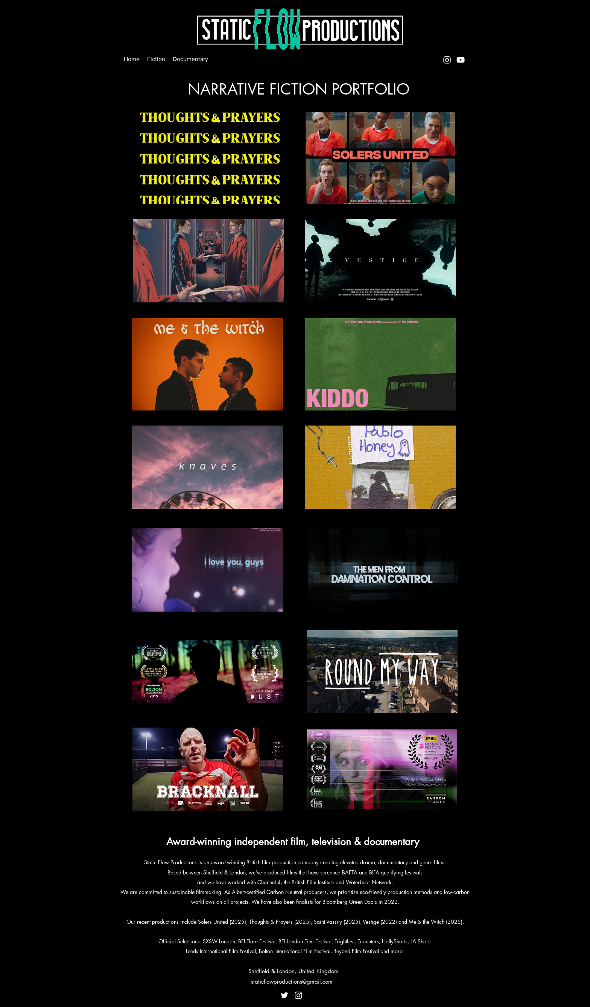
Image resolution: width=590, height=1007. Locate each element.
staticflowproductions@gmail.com (292, 981)
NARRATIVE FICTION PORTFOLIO (298, 89)
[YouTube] (460, 60)
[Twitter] (284, 995)
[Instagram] (447, 60)
